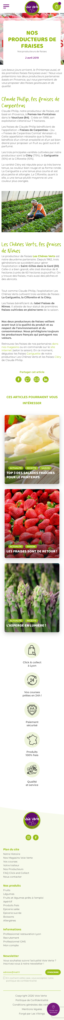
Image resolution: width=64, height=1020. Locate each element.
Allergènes (9, 920)
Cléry (58, 356)
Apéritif (7, 901)
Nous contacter (12, 876)
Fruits (6, 890)
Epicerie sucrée (12, 912)
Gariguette (33, 353)
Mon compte (11, 945)
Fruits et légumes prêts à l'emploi (23, 897)
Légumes (8, 894)
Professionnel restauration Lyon (22, 934)
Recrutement (11, 937)
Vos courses (10, 861)
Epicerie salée (11, 909)
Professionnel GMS (14, 941)
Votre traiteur (11, 865)
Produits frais (11, 905)
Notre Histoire (11, 854)
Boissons (8, 916)
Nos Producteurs (13, 869)
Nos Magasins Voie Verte (18, 857)
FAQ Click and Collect (16, 872)
